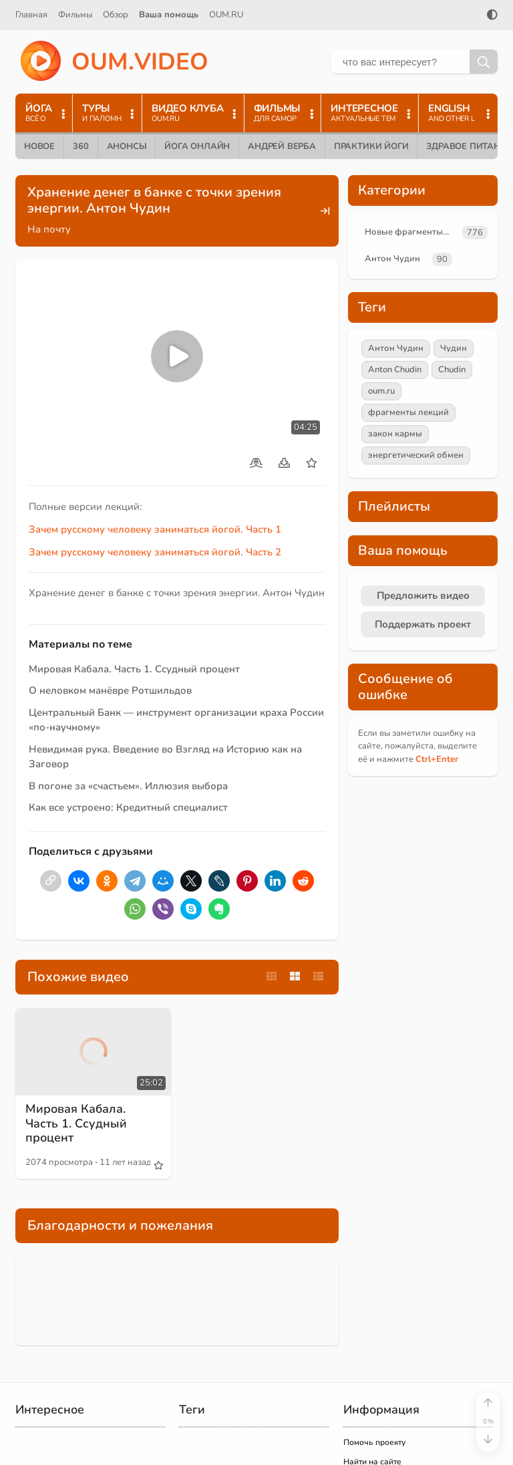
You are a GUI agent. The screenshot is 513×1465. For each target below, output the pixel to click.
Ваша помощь (168, 15)
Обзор (115, 15)
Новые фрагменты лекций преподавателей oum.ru (411, 232)
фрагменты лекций (408, 412)
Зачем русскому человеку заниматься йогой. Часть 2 (155, 552)
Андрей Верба (282, 146)
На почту (49, 229)
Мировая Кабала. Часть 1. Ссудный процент (134, 669)
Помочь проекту (374, 1442)
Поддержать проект (423, 624)
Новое (39, 146)
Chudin (452, 370)
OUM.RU (226, 15)
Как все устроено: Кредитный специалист (128, 807)
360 (80, 146)
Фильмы (75, 15)
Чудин (453, 348)
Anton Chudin (394, 370)
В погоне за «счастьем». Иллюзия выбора (128, 786)
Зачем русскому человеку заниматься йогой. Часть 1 (155, 529)
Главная (31, 15)
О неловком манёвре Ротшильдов (110, 690)
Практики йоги (371, 146)
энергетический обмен (416, 455)
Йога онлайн (197, 146)
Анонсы (127, 146)
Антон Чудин (392, 259)
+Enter (436, 759)
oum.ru (381, 391)
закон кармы (395, 434)
